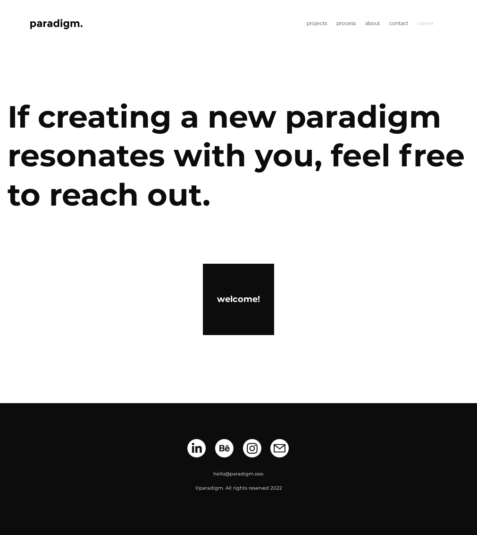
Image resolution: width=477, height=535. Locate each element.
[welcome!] (238, 299)
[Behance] (224, 448)
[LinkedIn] (196, 448)
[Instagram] (252, 448)
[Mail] (279, 448)
